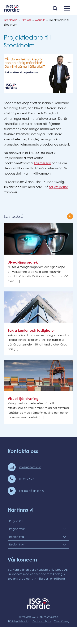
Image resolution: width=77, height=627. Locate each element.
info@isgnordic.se (30, 467)
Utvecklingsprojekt (23, 262)
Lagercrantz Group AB (53, 569)
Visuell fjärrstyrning (23, 398)
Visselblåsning (61, 621)
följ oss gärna (58, 187)
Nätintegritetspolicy (18, 621)
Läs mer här (42, 163)
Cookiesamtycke (41, 621)
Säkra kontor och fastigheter (31, 330)
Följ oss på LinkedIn (31, 490)
